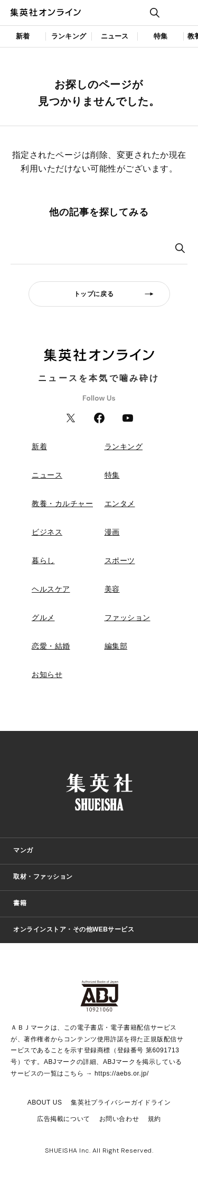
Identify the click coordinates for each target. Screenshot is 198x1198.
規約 (154, 1119)
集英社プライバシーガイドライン (121, 1102)
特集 (160, 36)
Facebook (99, 418)
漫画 (112, 532)
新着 (23, 36)
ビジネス (47, 532)
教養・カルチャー (62, 503)
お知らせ (47, 674)
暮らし (43, 560)
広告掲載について (63, 1119)
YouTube (127, 418)
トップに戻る (94, 294)
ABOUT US (44, 1102)
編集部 (116, 646)
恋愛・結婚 (51, 646)
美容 (112, 589)
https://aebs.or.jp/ (122, 1073)
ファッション (127, 617)
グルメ (43, 617)
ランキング (68, 36)
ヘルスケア (51, 589)
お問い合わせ (119, 1119)
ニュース (115, 36)
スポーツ (120, 560)
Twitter (70, 418)
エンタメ (120, 503)
